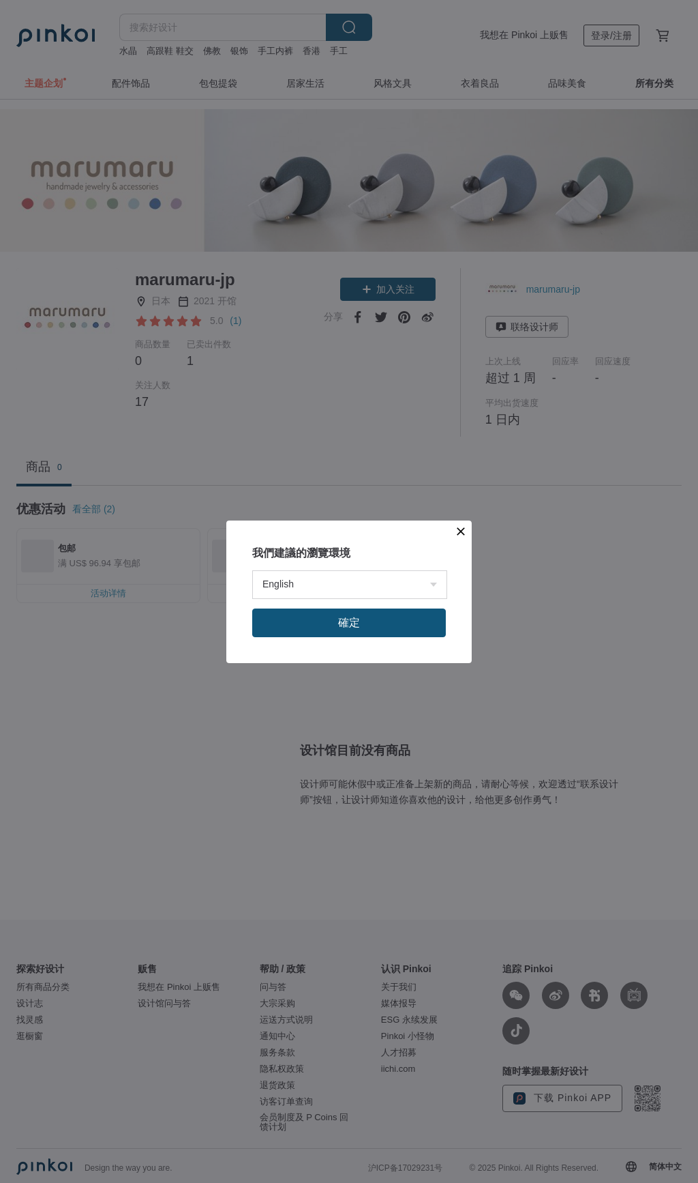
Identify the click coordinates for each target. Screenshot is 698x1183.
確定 (349, 622)
